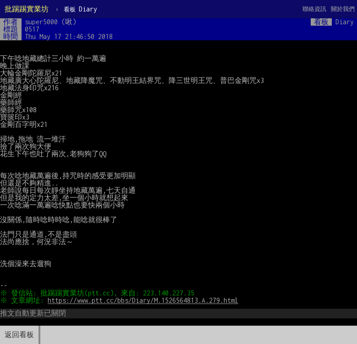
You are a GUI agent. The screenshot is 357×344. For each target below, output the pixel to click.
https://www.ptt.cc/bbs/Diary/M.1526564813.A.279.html (144, 300)
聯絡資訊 (314, 9)
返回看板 (19, 335)
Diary (80, 9)
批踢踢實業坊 (27, 9)
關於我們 (343, 9)
